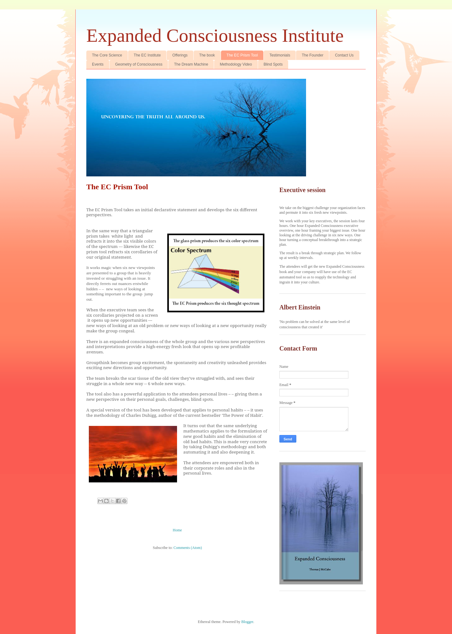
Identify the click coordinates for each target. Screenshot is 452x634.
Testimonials (279, 55)
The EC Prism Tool (242, 55)
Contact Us (344, 55)
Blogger (247, 622)
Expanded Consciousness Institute (215, 35)
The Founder (312, 55)
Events (98, 64)
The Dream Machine (191, 64)
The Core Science (107, 55)
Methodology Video (236, 64)
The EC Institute (147, 55)
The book (207, 55)
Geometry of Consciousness (139, 64)
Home (177, 530)
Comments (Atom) (188, 547)
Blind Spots (273, 64)
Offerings (179, 55)
